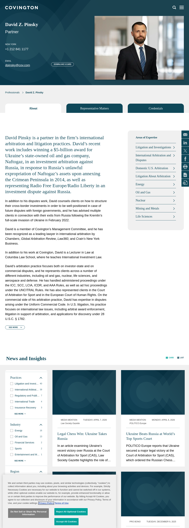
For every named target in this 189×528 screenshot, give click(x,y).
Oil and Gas (143, 192)
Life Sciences (144, 216)
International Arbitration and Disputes (153, 158)
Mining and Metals (147, 208)
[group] (26, 383)
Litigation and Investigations (153, 147)
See (13, 327)
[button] (170, 358)
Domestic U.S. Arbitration (152, 168)
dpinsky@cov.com (17, 65)
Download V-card (62, 64)
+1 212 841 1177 (16, 49)
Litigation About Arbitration (153, 176)
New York (10, 44)
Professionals (12, 92)
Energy (140, 184)
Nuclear (140, 200)
